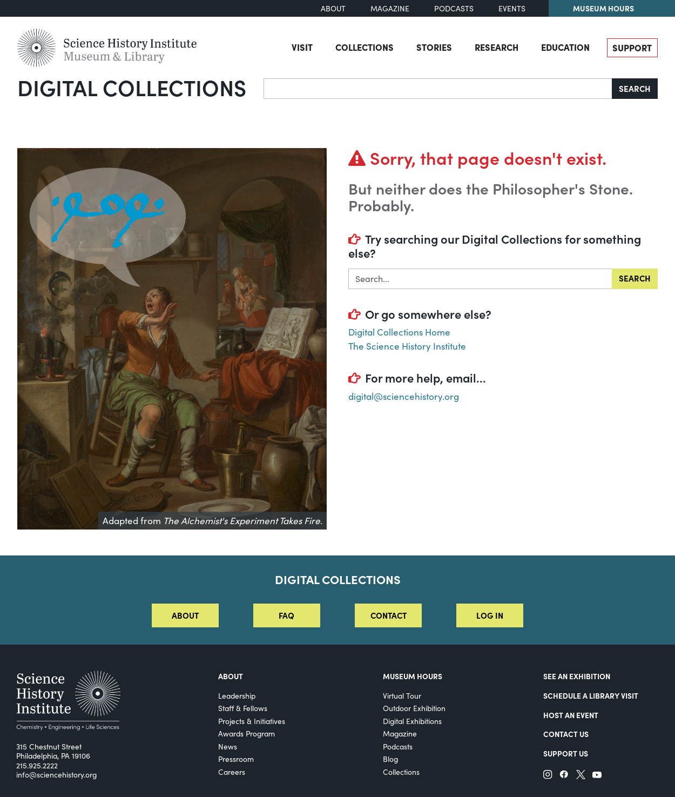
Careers (231, 772)
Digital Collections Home (399, 332)
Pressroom (236, 759)
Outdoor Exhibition (414, 708)
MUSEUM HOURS (412, 676)
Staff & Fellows (242, 708)
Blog (390, 759)
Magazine (389, 8)
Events (511, 8)
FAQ (286, 615)
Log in (489, 615)
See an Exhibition (576, 676)
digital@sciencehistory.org (403, 396)
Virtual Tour (402, 696)
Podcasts (454, 8)
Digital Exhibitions (412, 721)
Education (565, 47)
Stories (434, 47)
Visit (302, 47)
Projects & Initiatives (251, 721)
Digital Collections (131, 87)
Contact (388, 615)
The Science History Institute (407, 346)
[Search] (438, 88)
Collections (364, 47)
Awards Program (246, 733)
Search (635, 88)
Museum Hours (603, 8)
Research (496, 47)
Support (632, 47)
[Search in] (480, 279)
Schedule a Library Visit (590, 695)
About (333, 8)
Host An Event (570, 714)
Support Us (565, 753)
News (227, 746)
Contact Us (566, 733)
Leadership (236, 696)
